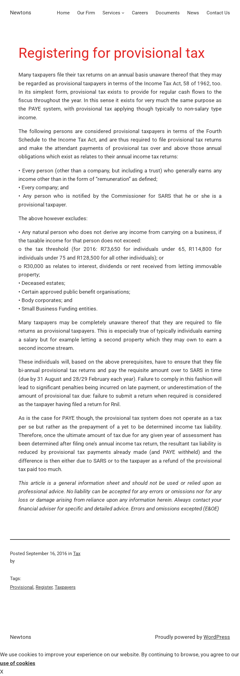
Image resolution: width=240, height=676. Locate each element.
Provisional (21, 587)
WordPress (216, 637)
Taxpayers (65, 587)
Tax (76, 553)
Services (111, 13)
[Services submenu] (123, 12)
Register (44, 587)
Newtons (20, 12)
